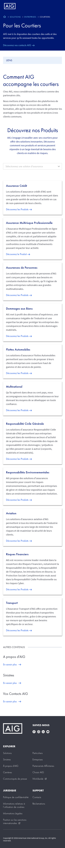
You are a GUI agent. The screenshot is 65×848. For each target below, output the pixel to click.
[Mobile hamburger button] (57, 6)
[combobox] (32, 166)
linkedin (43, 731)
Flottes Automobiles (18, 349)
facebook (34, 731)
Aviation (11, 513)
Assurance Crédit (16, 186)
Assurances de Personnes (21, 268)
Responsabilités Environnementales (27, 472)
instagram (38, 731)
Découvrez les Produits (17, 209)
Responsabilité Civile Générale (25, 424)
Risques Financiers (17, 554)
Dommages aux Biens (19, 308)
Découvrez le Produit (16, 254)
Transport (12, 603)
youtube (47, 731)
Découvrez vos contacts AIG (17, 45)
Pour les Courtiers (22, 25)
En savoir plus (10, 664)
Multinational (14, 387)
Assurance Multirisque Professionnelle (29, 223)
